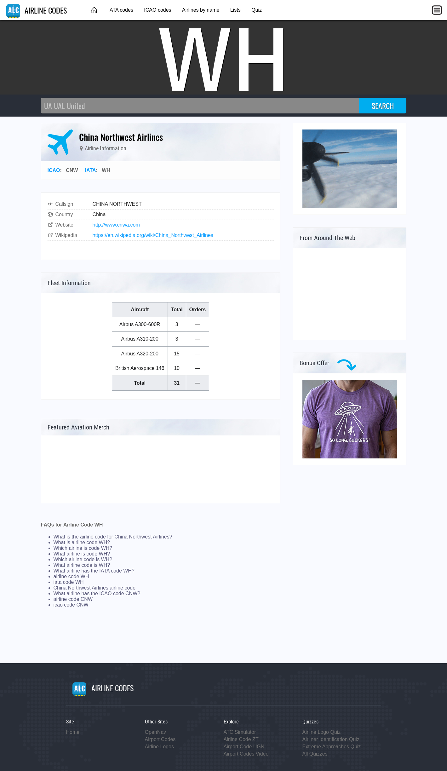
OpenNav (155, 732)
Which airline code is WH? (83, 559)
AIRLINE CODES (36, 10)
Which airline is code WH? (83, 548)
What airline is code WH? (82, 553)
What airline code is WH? (82, 565)
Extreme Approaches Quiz (331, 746)
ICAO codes (157, 10)
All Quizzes (315, 754)
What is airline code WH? (82, 542)
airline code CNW (73, 599)
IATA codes (120, 10)
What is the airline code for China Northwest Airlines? (113, 536)
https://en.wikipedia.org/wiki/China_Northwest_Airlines (153, 235)
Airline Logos (159, 746)
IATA (90, 170)
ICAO (54, 170)
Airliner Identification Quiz (330, 739)
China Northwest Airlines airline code (95, 587)
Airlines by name (200, 10)
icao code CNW (71, 604)
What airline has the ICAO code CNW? (97, 593)
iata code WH (69, 582)
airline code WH (71, 576)
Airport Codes (160, 739)
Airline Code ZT (241, 739)
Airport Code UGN (244, 746)
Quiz (256, 10)
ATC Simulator (240, 732)
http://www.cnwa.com (116, 224)
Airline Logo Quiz (321, 732)
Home (73, 732)
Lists (235, 10)
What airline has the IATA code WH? (94, 570)
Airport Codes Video (246, 754)
